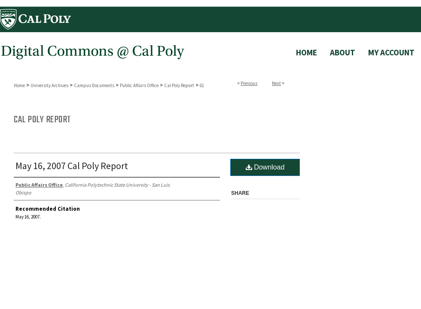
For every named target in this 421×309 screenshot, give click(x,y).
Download (265, 167)
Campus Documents (94, 85)
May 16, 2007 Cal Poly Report (71, 166)
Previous (249, 83)
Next (276, 83)
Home (19, 85)
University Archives (49, 85)
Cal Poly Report (179, 85)
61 (202, 85)
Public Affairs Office (139, 85)
